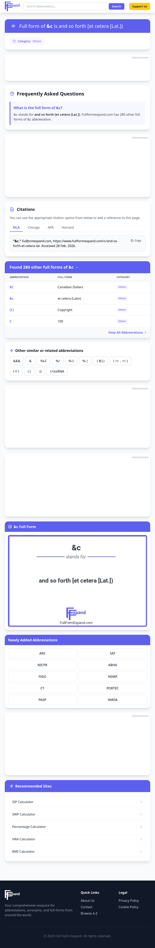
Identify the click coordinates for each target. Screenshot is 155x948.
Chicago (34, 227)
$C (11, 287)
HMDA (113, 700)
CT (42, 688)
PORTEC (113, 688)
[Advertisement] (77, 68)
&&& (16, 361)
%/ (58, 361)
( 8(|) (101, 361)
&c (12, 298)
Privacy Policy (129, 900)
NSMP (112, 676)
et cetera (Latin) (69, 298)
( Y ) (16, 371)
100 (60, 321)
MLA (16, 227)
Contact (86, 907)
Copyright (65, 310)
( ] (29, 371)
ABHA (112, 665)
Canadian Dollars (70, 287)
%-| (85, 361)
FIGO (42, 676)
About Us (88, 900)
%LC (43, 361)
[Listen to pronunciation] (13, 26)
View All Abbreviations (127, 332)
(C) (12, 310)
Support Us (139, 6)
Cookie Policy (129, 907)
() (40, 371)
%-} (71, 361)
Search (116, 6)
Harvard (68, 227)
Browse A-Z (89, 913)
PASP (42, 700)
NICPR (42, 665)
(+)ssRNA (57, 371)
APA (51, 227)
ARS (42, 653)
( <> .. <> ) (120, 361)
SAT (113, 653)
